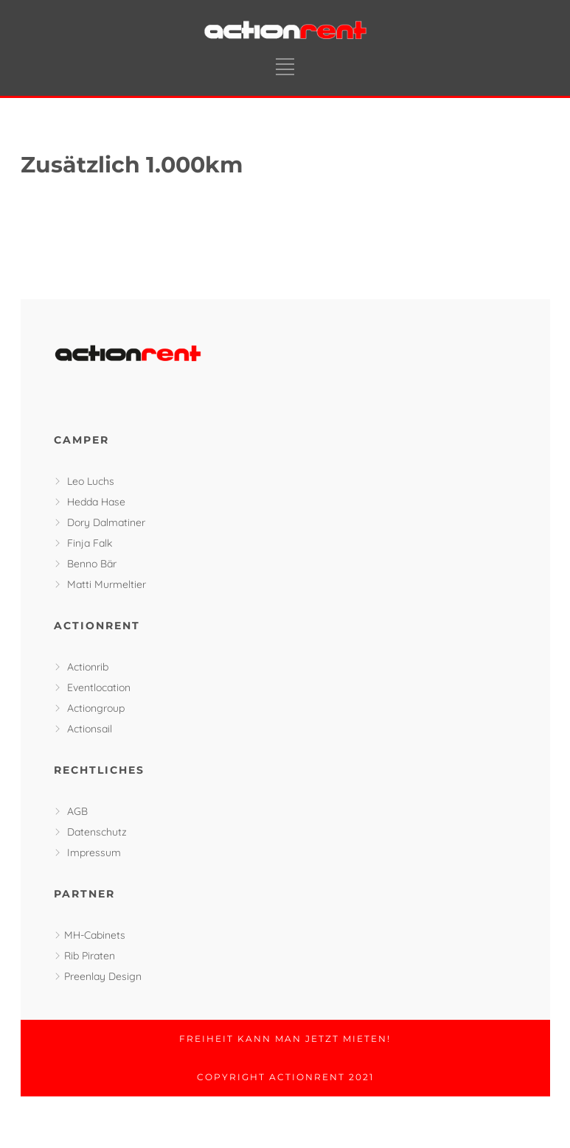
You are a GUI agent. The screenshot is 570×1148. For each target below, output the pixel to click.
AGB (77, 811)
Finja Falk (89, 543)
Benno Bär (92, 563)
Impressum (94, 852)
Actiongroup (96, 708)
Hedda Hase (96, 501)
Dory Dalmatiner (106, 522)
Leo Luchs (90, 481)
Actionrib (87, 666)
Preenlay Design (103, 976)
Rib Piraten (89, 955)
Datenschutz (97, 832)
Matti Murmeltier (106, 584)
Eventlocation (99, 687)
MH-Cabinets (94, 935)
